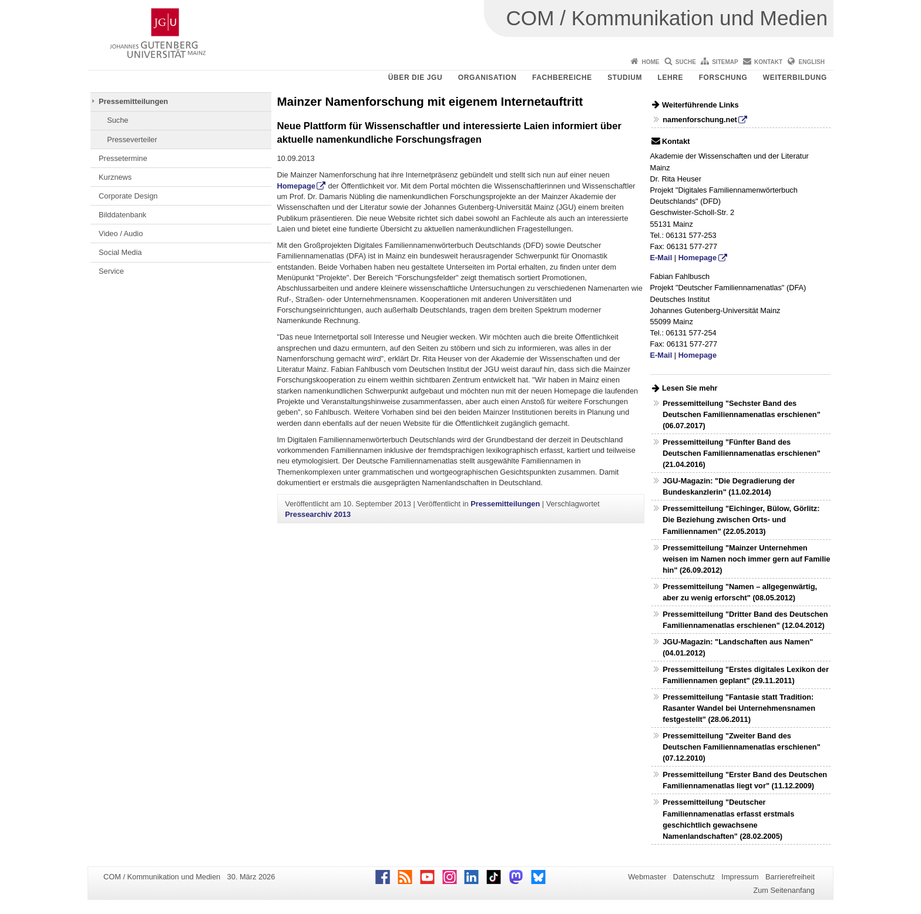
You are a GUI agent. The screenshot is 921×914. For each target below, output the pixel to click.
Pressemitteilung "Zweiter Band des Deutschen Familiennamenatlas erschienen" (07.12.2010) (742, 746)
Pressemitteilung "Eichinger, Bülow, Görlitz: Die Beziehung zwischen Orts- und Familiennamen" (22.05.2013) (741, 519)
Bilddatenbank (122, 214)
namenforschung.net (700, 119)
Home (650, 62)
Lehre (671, 77)
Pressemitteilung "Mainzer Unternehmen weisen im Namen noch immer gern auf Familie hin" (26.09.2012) (746, 558)
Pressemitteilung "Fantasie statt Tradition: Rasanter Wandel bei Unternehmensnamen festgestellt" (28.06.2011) (739, 708)
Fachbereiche (562, 77)
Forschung (723, 77)
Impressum (739, 876)
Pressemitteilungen (133, 101)
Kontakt (768, 62)
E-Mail (661, 257)
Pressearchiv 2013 (318, 514)
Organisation (487, 77)
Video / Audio (121, 233)
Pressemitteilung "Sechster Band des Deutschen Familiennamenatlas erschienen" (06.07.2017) (742, 414)
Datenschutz (694, 876)
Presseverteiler (132, 139)
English (812, 62)
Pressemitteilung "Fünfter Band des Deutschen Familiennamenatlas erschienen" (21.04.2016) (742, 453)
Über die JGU (415, 77)
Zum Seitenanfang (784, 890)
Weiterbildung (795, 77)
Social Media (120, 252)
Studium (624, 77)
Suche (685, 62)
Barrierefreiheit (790, 876)
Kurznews (115, 177)
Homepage (296, 186)
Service (111, 271)
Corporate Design (128, 195)
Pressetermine (123, 158)
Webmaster (647, 876)
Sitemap (725, 62)
